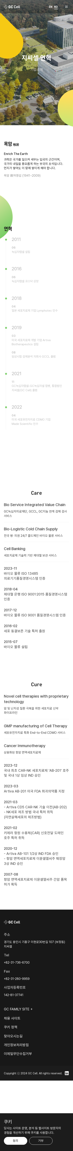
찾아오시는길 (13, 1036)
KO (56, 6)
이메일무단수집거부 (18, 1054)
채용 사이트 (12, 1018)
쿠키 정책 (10, 1027)
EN (50, 6)
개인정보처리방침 (16, 1045)
